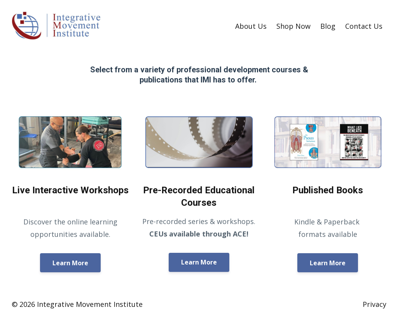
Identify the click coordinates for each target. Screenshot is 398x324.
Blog (327, 26)
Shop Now (293, 26)
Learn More (70, 263)
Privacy (374, 304)
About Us (251, 26)
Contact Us (363, 26)
